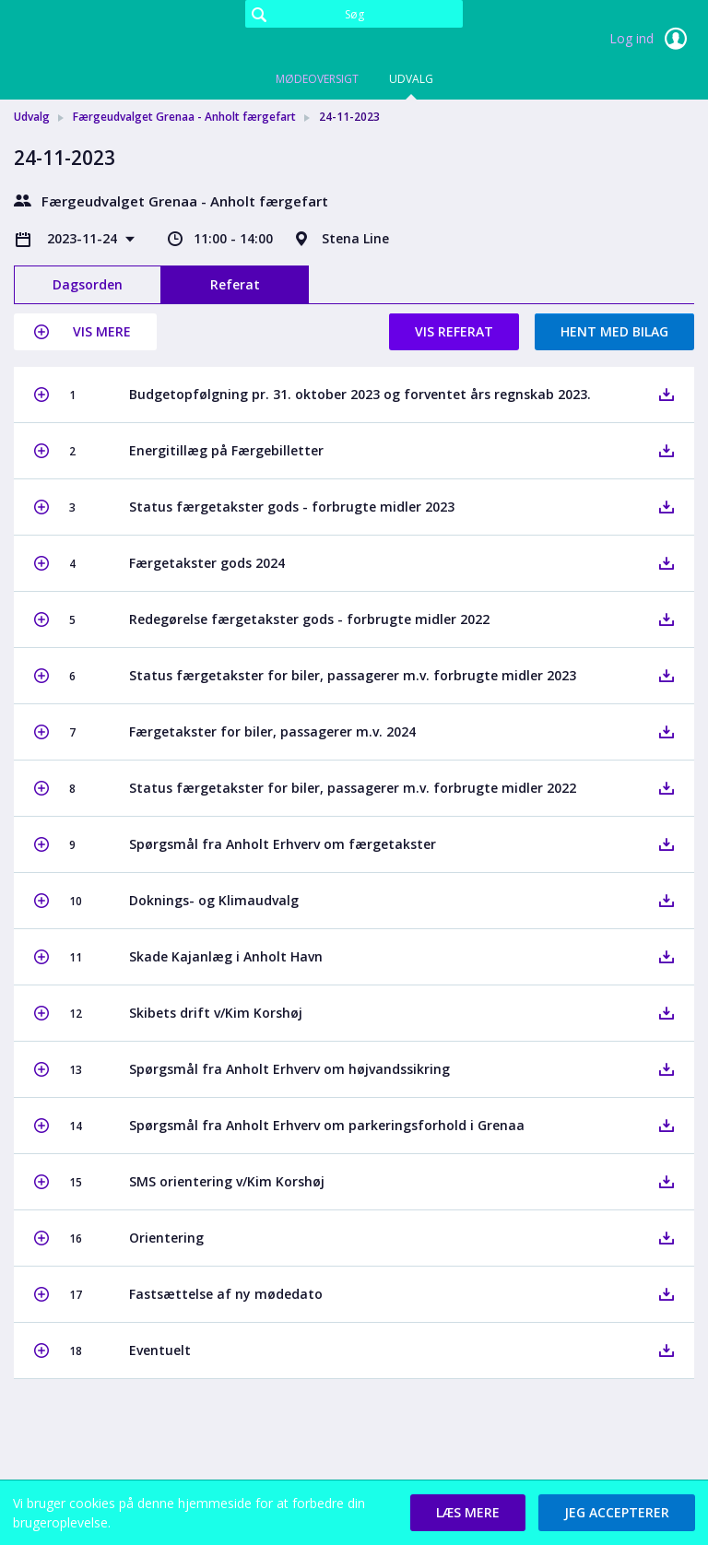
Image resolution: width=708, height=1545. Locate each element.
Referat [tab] (235, 284)
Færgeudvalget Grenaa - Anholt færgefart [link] (184, 116)
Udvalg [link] (32, 116)
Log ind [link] (651, 38)
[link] (106, 40)
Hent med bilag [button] (614, 331)
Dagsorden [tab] (88, 284)
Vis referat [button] (454, 331)
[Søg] (354, 14)
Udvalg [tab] (411, 79)
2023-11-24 (84, 238)
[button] (85, 331)
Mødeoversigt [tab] (317, 79)
